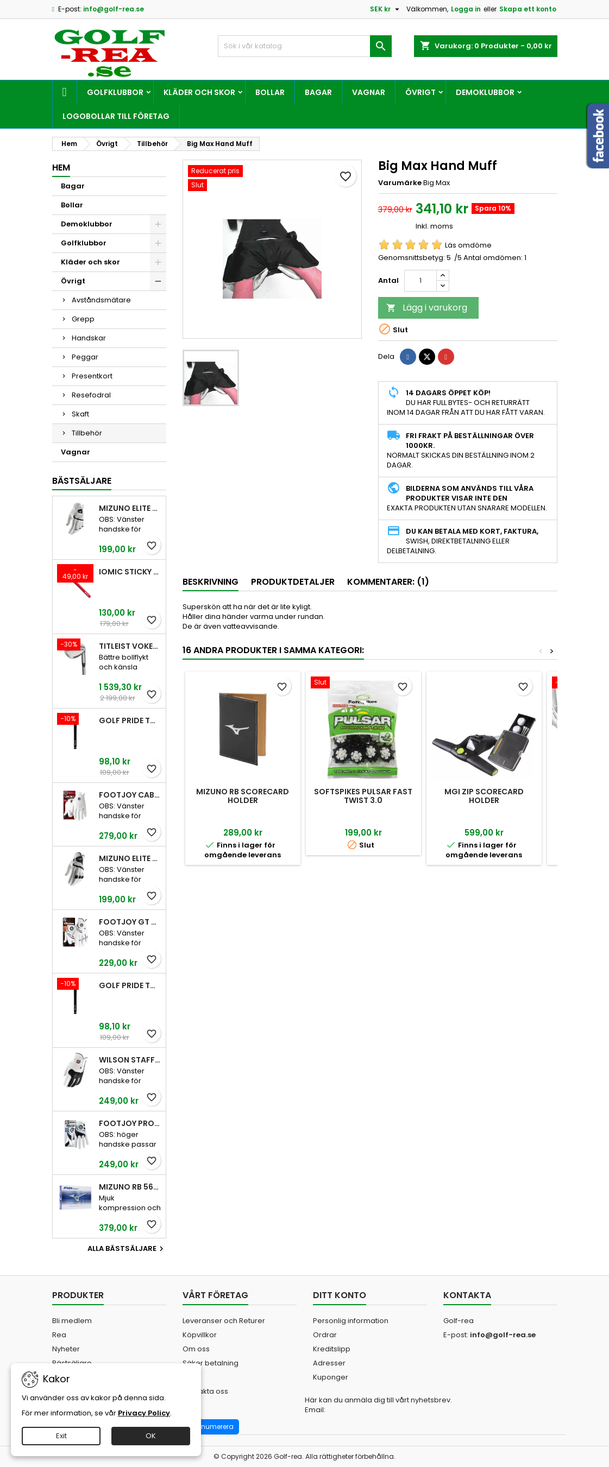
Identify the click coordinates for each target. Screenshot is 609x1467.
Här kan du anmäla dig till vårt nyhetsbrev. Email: (378, 1405)
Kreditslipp (331, 1349)
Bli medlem (72, 1321)
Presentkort (92, 376)
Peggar (85, 357)
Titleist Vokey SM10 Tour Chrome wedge (130, 646)
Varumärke (400, 183)
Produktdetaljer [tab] (293, 582)
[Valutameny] (386, 9)
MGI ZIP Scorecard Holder (484, 796)
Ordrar (325, 1335)
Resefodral (91, 395)
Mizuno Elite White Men (130, 508)
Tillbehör (87, 433)
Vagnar (368, 92)
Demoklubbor (485, 92)
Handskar (89, 338)
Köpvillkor (200, 1335)
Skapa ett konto (527, 9)
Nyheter (66, 1349)
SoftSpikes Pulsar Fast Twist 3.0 (363, 796)
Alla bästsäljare (126, 1249)
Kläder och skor (199, 92)
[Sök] (305, 46)
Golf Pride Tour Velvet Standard (130, 720)
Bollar (270, 92)
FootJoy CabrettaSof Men (130, 795)
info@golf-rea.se (113, 9)
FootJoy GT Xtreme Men (130, 922)
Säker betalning (210, 1363)
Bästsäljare (81, 481)
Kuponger (330, 1377)
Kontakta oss (205, 1391)
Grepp (83, 319)
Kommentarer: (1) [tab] (388, 582)
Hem (61, 167)
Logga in (466, 9)
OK (151, 1436)
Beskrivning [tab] (210, 582)
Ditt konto (339, 1295)
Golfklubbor (115, 92)
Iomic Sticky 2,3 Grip (130, 571)
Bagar (318, 92)
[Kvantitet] (420, 281)
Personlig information (350, 1321)
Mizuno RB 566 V (130, 1187)
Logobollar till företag (115, 116)
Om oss (196, 1349)
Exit (61, 1436)
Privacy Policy (144, 1413)
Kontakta (467, 1295)
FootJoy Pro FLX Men (130, 1123)
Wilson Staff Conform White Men (130, 1059)
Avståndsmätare (101, 300)
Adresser (329, 1363)
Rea (59, 1335)
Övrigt (420, 92)
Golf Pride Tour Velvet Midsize (130, 985)
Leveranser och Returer (224, 1321)
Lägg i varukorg (426, 307)
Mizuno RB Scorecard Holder (242, 796)
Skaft (80, 414)
